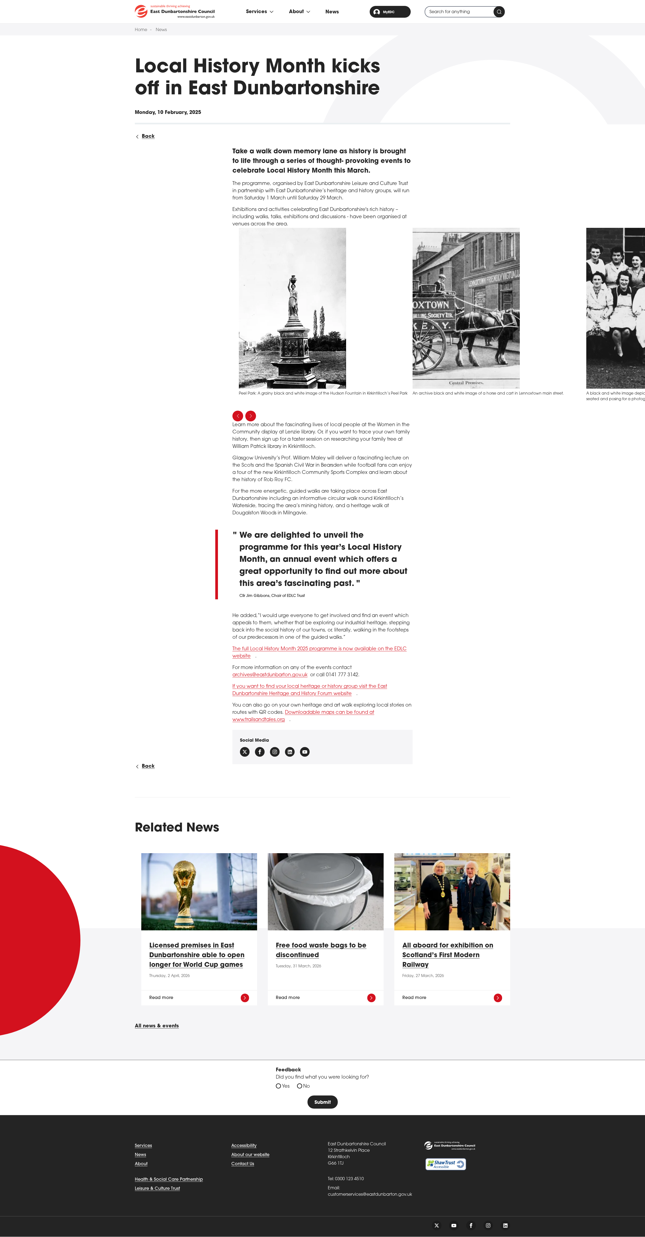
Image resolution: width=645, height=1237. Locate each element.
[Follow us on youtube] (454, 1226)
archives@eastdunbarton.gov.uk (269, 675)
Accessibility (244, 1146)
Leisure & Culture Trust (157, 1189)
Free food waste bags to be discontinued (321, 951)
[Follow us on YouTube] (305, 752)
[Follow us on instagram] (275, 752)
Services (143, 1146)
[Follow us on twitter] (437, 1226)
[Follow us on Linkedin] (290, 752)
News (332, 12)
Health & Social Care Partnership (169, 1180)
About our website (250, 1155)
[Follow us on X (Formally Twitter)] (245, 752)
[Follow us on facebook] (260, 752)
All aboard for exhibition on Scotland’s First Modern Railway (447, 955)
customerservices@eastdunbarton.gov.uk (370, 1195)
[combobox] (465, 11)
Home (141, 30)
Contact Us (242, 1164)
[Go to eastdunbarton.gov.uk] (175, 11)
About (141, 1164)
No (306, 1086)
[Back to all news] (145, 136)
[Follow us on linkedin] (505, 1226)
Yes (286, 1086)
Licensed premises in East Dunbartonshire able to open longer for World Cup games (196, 955)
